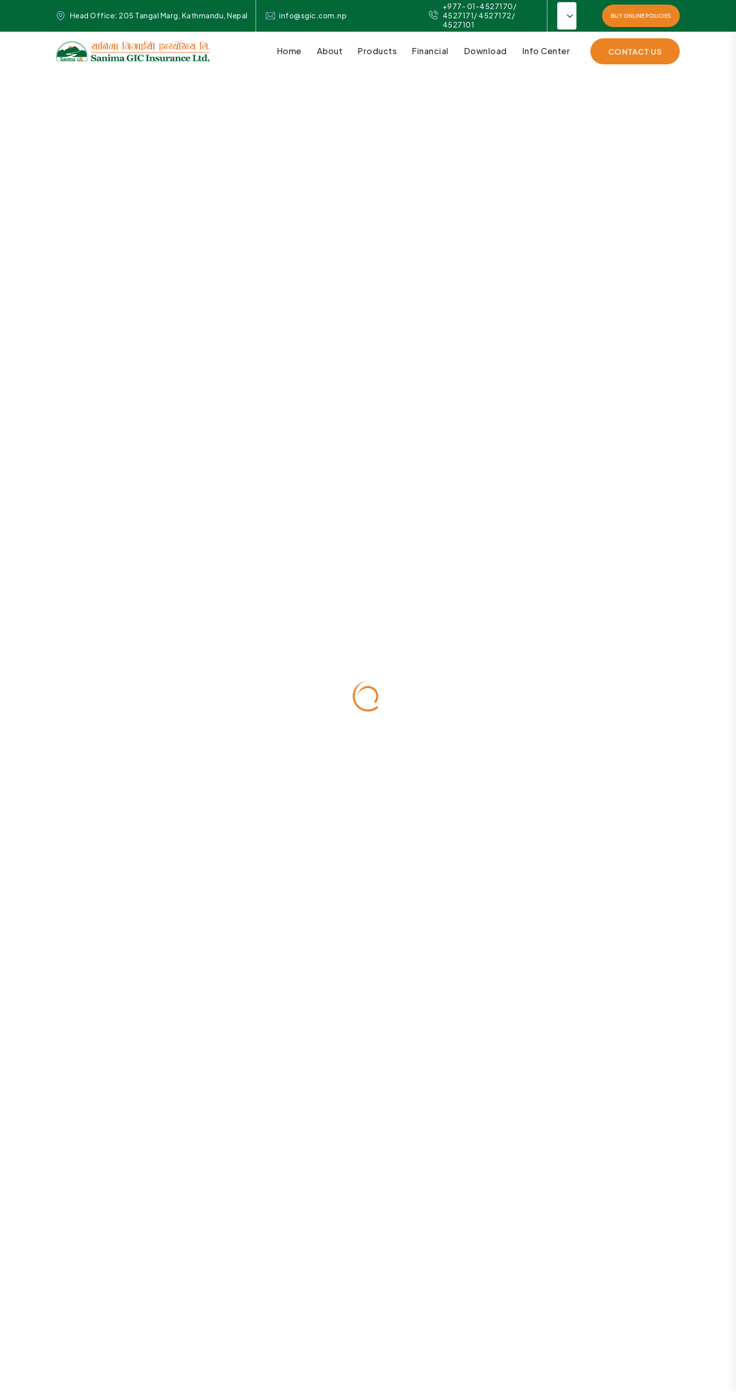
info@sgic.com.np (313, 15)
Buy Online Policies (641, 16)
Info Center (546, 50)
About (330, 50)
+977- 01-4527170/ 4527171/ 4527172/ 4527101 (472, 15)
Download (485, 50)
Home (289, 50)
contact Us (635, 51)
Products (377, 50)
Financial (430, 50)
